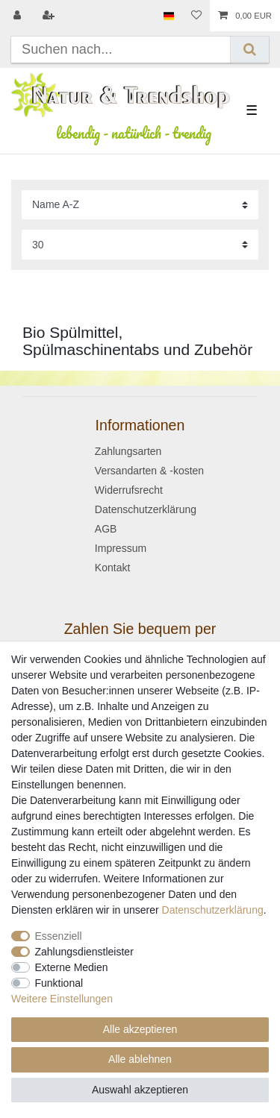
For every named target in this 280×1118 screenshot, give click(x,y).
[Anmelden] (18, 15)
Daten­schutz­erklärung (213, 910)
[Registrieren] (50, 15)
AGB (106, 529)
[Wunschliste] (196, 15)
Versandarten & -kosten (149, 471)
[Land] (168, 15)
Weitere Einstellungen (62, 999)
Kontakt (112, 568)
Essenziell (58, 936)
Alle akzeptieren (140, 1029)
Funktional (59, 983)
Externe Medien (71, 967)
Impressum (120, 548)
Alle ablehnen (140, 1059)
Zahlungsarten (128, 451)
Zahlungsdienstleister (84, 952)
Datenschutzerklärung (145, 509)
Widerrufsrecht (129, 490)
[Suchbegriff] (121, 50)
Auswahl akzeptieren (140, 1090)
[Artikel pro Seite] (140, 244)
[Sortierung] (140, 204)
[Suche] (250, 50)
